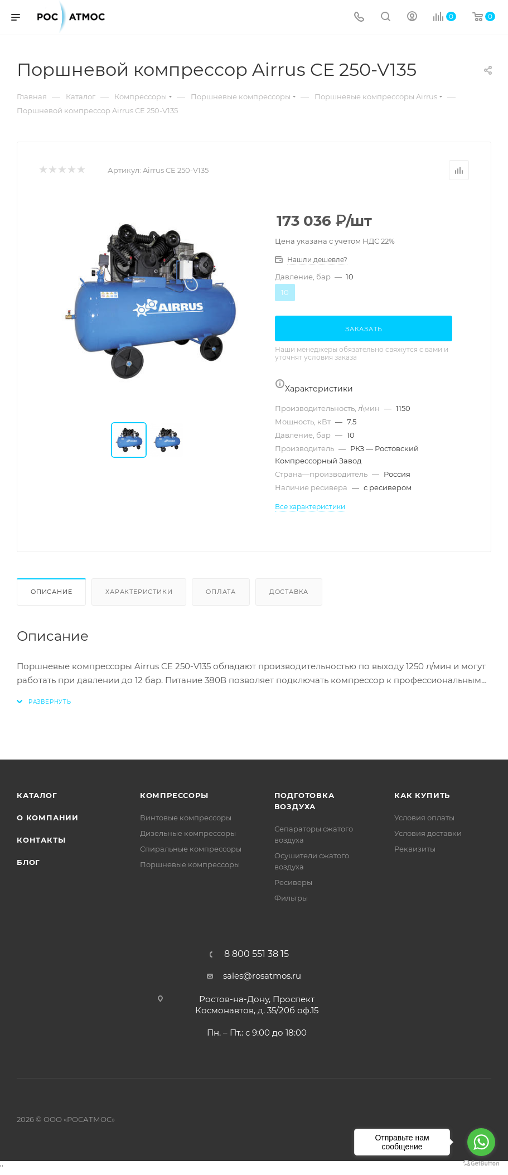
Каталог (37, 795)
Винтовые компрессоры (185, 817)
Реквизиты (415, 848)
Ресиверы (293, 882)
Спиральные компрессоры (190, 848)
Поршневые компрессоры (190, 864)
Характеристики (138, 592)
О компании (48, 817)
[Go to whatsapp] (481, 1142)
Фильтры (291, 897)
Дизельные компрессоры (188, 833)
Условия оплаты (424, 817)
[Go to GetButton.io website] (481, 1163)
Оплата (221, 592)
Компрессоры (174, 795)
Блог (28, 862)
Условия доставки (428, 833)
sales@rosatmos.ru (262, 975)
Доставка (288, 592)
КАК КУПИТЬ (422, 795)
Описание (51, 592)
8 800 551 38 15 (256, 954)
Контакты (41, 839)
